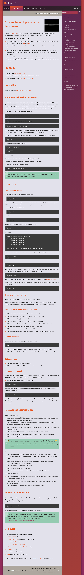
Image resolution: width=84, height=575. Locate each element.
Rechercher (79, 12)
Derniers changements (69, 76)
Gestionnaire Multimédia (70, 79)
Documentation (16, 8)
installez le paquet (22, 90)
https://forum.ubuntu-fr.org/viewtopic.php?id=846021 (24, 520)
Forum (26, 8)
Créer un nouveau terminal (71, 38)
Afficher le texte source (69, 64)
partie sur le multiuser (26, 546)
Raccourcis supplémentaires (71, 51)
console (50, 13)
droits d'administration (20, 73)
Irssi (24, 43)
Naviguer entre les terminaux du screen (70, 41)
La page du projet (13, 536)
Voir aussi (66, 55)
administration (36, 13)
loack (33, 558)
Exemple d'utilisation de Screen (70, 30)
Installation (66, 27)
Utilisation (66, 33)
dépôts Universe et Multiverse (28, 78)
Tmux (8, 551)
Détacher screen (69, 46)
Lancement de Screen (70, 36)
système (44, 13)
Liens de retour (67, 68)
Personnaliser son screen (70, 53)
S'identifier (66, 17)
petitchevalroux (40, 558)
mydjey (53, 558)
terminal (56, 13)
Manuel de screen (13, 546)
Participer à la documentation (71, 89)
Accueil (6, 8)
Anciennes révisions (69, 66)
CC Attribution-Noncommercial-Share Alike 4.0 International (46, 571)
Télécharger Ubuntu (69, 94)
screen (30, 90)
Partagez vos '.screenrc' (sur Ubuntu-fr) (19, 544)
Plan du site (67, 81)
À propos (34, 8)
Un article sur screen (13, 539)
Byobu (8, 554)
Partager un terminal (52, 279)
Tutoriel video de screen (15, 541)
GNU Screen (14, 33)
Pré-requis (66, 25)
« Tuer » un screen (69, 44)
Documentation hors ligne (70, 91)
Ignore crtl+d (11, 549)
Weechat (29, 43)
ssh (21, 106)
